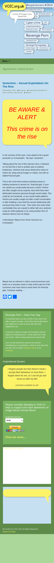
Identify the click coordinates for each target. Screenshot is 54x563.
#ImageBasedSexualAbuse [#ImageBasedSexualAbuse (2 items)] (34, 10)
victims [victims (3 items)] (29, 51)
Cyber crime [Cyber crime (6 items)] (33, 22)
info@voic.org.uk (29, 348)
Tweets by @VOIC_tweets (13, 448)
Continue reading (16, 290)
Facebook (9, 350)
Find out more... (15, 437)
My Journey (22, 90)
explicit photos (33, 90)
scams (4, 92)
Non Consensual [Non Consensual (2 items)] (47, 30)
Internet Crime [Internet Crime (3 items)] (32, 29)
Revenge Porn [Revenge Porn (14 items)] (37, 35)
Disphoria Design (9, 532)
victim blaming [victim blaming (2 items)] (43, 48)
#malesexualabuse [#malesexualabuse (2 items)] (45, 14)
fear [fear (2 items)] (46, 22)
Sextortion (10, 92)
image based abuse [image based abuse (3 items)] (33, 26)
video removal (18, 92)
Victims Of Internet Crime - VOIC (27, 493)
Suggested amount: (13, 417)
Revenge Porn (42, 90)
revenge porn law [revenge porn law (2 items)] (31, 40)
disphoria (28, 92)
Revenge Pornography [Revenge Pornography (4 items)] (36, 45)
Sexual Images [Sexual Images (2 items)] (30, 48)
